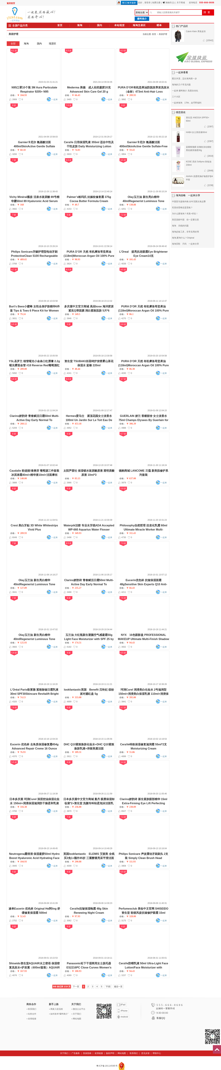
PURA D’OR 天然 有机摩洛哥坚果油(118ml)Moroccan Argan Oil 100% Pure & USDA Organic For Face (89, 255)
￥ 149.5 (76, 314)
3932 (123, 647)
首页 (60, 25)
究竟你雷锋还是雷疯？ (182, 207)
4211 (123, 592)
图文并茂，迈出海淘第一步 (184, 78)
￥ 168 (20, 204)
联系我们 (32, 1009)
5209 (14, 428)
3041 (14, 592)
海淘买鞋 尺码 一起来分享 (185, 244)
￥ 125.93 (22, 642)
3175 (123, 920)
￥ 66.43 (76, 95)
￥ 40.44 (76, 369)
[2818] (210, 156)
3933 (69, 154)
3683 (14, 647)
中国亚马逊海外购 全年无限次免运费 (189, 201)
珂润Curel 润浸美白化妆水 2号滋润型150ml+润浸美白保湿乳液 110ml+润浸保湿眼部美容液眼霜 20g (143, 693)
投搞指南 (87, 1053)
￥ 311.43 (131, 533)
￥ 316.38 (22, 807)
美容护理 (163, 34)
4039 (123, 263)
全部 (13, 43)
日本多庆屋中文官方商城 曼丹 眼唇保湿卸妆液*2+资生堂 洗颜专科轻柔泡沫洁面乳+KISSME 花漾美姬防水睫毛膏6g (89, 803)
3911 (69, 756)
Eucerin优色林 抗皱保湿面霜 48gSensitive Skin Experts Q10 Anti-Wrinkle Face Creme (143, 584)
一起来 (54, 99)
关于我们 (77, 1014)
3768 (14, 263)
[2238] (210, 185)
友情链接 (32, 1019)
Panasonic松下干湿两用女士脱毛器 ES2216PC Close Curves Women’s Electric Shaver (89, 967)
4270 (123, 318)
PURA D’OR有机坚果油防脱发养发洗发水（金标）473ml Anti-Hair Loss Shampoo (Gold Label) (143, 91)
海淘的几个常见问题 (181, 84)
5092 (14, 373)
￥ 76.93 (21, 752)
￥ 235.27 (76, 588)
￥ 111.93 (131, 861)
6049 (14, 537)
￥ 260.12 (22, 423)
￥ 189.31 (76, 752)
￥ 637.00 (131, 478)
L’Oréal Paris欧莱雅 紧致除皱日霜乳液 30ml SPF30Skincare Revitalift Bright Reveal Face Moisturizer (34, 693)
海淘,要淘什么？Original (183, 238)
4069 (69, 975)
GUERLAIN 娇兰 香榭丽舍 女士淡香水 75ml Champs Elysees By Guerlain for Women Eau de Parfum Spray (143, 420)
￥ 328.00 (131, 916)
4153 (69, 209)
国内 (99, 25)
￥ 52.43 (21, 916)
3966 (69, 482)
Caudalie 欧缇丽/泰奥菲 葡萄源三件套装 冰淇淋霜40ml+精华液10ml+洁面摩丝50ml (34, 474)
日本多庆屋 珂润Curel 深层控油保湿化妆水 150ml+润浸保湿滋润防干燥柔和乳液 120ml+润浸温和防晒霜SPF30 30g (34, 803)
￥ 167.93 (22, 971)
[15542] (209, 40)
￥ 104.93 (22, 95)
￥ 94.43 (130, 642)
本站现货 (119, 25)
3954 (123, 154)
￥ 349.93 (76, 533)
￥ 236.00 (76, 807)
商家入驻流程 (56, 1009)
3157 (123, 975)
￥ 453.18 (76, 423)
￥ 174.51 (76, 642)
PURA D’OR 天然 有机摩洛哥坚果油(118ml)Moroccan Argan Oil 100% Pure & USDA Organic (143, 310)
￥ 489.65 (22, 259)
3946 (69, 318)
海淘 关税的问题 (180, 225)
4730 (123, 537)
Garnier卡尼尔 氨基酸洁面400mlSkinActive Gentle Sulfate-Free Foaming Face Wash (143, 146)
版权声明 (110, 1053)
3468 (69, 592)
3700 (14, 811)
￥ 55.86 (130, 752)
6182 (69, 647)
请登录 (147, 2)
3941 (123, 701)
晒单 (159, 25)
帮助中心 (157, 1053)
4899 (69, 701)
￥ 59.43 (130, 150)
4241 (69, 373)
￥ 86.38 (130, 369)
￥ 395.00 (131, 697)
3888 (14, 482)
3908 (123, 866)
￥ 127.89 (22, 588)
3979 (123, 482)
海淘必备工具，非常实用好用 (185, 232)
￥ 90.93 (76, 259)
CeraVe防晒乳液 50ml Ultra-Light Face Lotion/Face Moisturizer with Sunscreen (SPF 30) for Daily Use (143, 967)
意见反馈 (145, 1053)
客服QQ (160, 1018)
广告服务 (75, 1053)
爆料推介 (142, 18)
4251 (123, 209)
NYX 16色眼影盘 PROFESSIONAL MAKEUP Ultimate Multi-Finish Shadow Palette (143, 639)
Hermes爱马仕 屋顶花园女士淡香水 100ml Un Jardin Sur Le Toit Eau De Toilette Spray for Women (89, 420)
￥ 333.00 (76, 697)
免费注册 (156, 2)
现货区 (52, 43)
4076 (14, 975)
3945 (14, 866)
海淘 (79, 25)
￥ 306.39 (131, 423)
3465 (69, 99)
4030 (123, 373)
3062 (69, 920)
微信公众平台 (79, 1009)
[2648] (210, 170)
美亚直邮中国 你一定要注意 (185, 219)
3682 (14, 209)
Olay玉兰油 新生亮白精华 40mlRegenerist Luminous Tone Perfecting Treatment (143, 201)
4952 (69, 428)
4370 (14, 756)
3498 (69, 537)
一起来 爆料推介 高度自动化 (185, 90)
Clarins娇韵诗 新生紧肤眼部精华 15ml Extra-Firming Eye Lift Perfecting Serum (143, 803)
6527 (123, 811)
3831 (14, 318)
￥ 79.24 (21, 314)
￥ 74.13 (21, 697)
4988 (123, 428)
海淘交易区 (139, 25)
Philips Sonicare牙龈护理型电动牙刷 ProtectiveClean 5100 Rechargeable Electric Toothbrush (34, 255)
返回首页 (11, 3)
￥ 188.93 (76, 971)
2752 (14, 920)
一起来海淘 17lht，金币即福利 (186, 103)
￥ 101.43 (131, 259)
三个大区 (176, 96)
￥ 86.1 (129, 314)
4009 (69, 866)
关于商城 (181, 2)
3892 (123, 99)
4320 (14, 701)
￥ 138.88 (131, 204)
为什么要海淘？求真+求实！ (185, 213)
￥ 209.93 (131, 95)
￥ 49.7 (75, 204)
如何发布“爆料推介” (59, 1014)
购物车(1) (168, 2)
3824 (69, 263)
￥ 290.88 (76, 861)
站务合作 (32, 1014)
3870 (69, 811)
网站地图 (77, 1019)
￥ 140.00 (22, 478)
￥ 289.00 (22, 369)
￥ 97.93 (76, 916)
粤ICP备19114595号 (107, 1066)
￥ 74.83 (76, 150)
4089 (123, 756)
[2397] (210, 126)
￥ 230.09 (131, 807)
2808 (14, 99)
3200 (14, 154)
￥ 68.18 (21, 150)
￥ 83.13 (76, 478)
